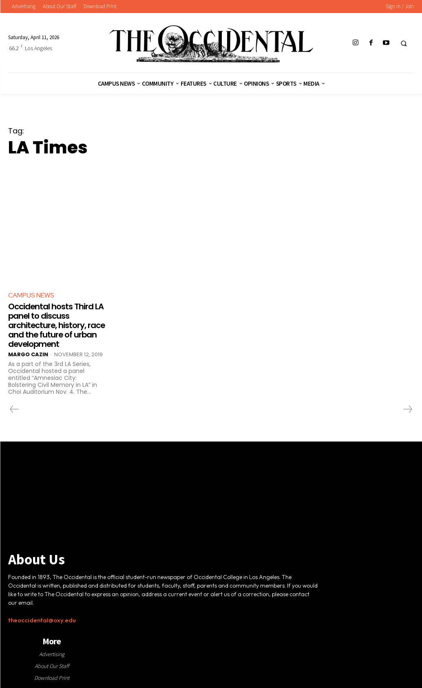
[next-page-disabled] (407, 408)
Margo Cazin (28, 353)
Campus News (31, 295)
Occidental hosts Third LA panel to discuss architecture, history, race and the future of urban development (56, 324)
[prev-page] (14, 408)
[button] (403, 43)
